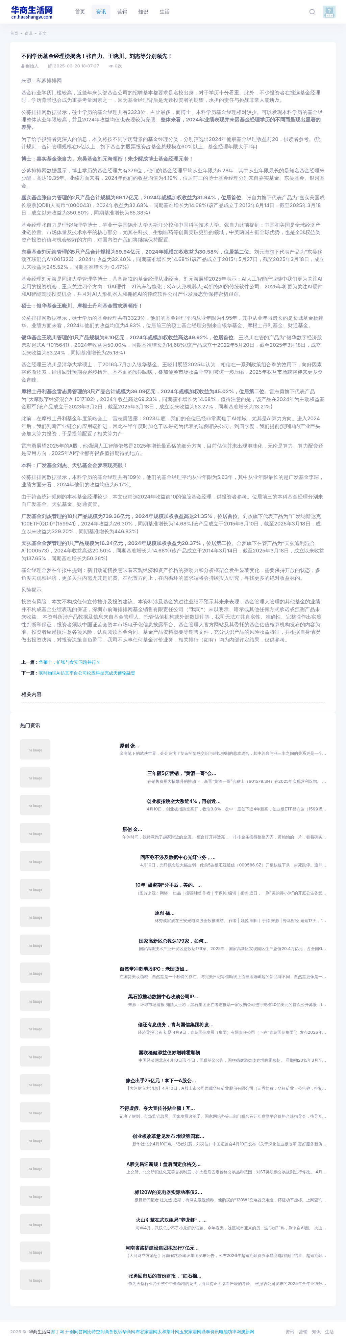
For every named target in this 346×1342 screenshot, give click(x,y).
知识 (316, 1331)
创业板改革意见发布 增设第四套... (168, 1136)
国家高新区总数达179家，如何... (173, 941)
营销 (303, 1331)
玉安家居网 (190, 1331)
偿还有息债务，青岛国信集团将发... (175, 1024)
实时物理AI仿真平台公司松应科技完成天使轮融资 (87, 673)
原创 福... (165, 913)
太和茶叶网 (168, 1331)
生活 (329, 1331)
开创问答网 (76, 1331)
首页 (14, 33)
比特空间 (96, 1331)
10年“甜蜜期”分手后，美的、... (168, 885)
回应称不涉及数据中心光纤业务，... (178, 857)
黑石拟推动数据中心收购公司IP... (163, 996)
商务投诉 (113, 1331)
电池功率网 (230, 1331)
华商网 (128, 1331)
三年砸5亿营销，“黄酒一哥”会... (181, 773)
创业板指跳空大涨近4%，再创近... (184, 801)
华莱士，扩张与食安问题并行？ (69, 662)
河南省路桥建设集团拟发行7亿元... (162, 1248)
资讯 (28, 33)
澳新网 (247, 1331)
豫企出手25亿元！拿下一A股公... (161, 1080)
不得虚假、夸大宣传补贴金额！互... (157, 1108)
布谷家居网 (146, 1331)
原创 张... (130, 745)
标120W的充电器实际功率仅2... (168, 1192)
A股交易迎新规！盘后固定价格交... (163, 1164)
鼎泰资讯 (210, 1331)
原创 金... (132, 829)
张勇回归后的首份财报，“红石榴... (164, 1276)
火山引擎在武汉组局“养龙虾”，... (171, 1220)
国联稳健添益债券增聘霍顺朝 (169, 1052)
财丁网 (57, 1331)
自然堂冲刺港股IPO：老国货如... (154, 969)
